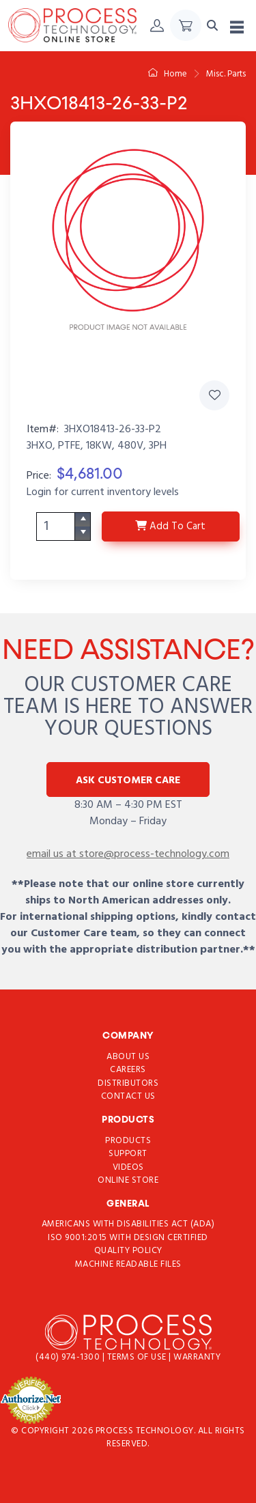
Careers (128, 1070)
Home (167, 74)
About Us (128, 1057)
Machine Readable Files (128, 1264)
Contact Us (128, 1096)
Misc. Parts (226, 74)
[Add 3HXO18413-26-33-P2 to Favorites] (214, 395)
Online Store (128, 1180)
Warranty (197, 1358)
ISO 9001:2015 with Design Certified (128, 1238)
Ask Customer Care (128, 780)
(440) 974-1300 (68, 1358)
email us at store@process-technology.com (128, 854)
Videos (128, 1167)
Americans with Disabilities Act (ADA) (128, 1225)
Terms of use (138, 1358)
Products (128, 1141)
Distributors (128, 1083)
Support (128, 1154)
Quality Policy (128, 1251)
